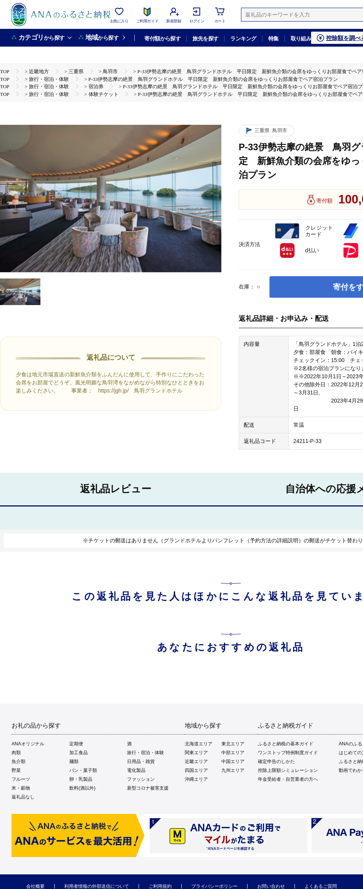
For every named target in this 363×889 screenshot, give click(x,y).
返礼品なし (23, 797)
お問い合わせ (271, 886)
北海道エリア (198, 743)
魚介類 (18, 761)
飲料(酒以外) (82, 788)
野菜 (16, 770)
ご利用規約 (160, 886)
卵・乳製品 (80, 779)
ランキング (243, 38)
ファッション (141, 779)
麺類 (74, 761)
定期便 (76, 743)
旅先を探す (205, 38)
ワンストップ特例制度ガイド (288, 752)
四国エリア (196, 770)
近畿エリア (196, 761)
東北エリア (232, 743)
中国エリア (232, 761)
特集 (273, 38)
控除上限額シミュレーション (288, 770)
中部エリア (232, 752)
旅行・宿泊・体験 (145, 752)
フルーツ (21, 779)
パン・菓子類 (83, 770)
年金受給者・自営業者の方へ (288, 779)
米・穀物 (21, 788)
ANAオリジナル (28, 743)
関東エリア (196, 752)
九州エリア (232, 770)
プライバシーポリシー (214, 886)
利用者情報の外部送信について (96, 886)
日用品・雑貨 (141, 761)
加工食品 (78, 752)
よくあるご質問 (320, 886)
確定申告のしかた (276, 761)
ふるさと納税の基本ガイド (285, 743)
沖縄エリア (196, 779)
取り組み (301, 38)
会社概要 (35, 886)
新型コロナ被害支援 (148, 788)
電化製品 (136, 770)
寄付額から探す (162, 38)
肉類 (16, 752)
